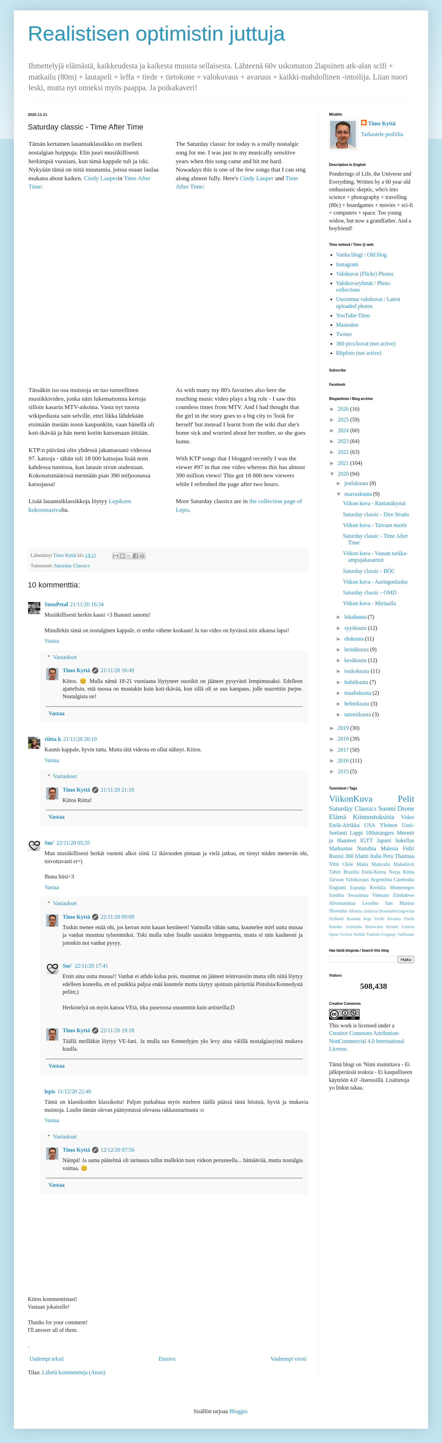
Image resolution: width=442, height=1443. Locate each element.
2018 (344, 739)
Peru (388, 856)
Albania (355, 911)
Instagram (347, 264)
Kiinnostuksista (373, 816)
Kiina (408, 872)
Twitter (344, 334)
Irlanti (362, 856)
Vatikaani (405, 934)
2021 (344, 463)
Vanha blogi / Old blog (361, 255)
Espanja (358, 887)
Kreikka (378, 887)
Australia (353, 926)
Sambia (336, 895)
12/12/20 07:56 (117, 1150)
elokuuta (354, 639)
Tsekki (359, 934)
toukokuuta (357, 671)
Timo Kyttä (76, 670)
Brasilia (351, 872)
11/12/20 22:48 (74, 1091)
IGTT (366, 840)
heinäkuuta (357, 649)
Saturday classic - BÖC (369, 571)
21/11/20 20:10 (80, 739)
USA (369, 825)
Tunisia (372, 934)
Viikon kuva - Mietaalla (369, 603)
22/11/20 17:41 (91, 966)
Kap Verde (373, 918)
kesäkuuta (356, 660)
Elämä (337, 816)
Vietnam (380, 895)
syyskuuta (356, 628)
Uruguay (388, 934)
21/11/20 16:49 (117, 670)
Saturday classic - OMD (369, 592)
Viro (334, 864)
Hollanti (336, 918)
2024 (344, 430)
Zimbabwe (403, 895)
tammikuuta (358, 714)
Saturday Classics (72, 565)
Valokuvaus (357, 879)
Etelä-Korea (374, 872)
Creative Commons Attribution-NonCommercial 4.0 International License (366, 1041)
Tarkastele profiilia (382, 134)
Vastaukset (65, 657)
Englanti (337, 887)
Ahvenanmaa (342, 903)
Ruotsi (336, 856)
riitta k (52, 739)
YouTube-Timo (353, 315)
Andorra (370, 911)
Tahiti (335, 872)
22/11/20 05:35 (73, 843)
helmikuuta (357, 704)
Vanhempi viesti (288, 1359)
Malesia (389, 848)
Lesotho (370, 903)
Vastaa (51, 641)
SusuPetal (56, 604)
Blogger (238, 1411)
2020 (344, 474)
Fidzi (408, 848)
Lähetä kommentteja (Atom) (73, 1372)
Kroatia (394, 918)
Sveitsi (346, 934)
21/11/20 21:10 (117, 790)
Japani (384, 840)
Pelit (406, 799)
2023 (344, 441)
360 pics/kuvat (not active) (365, 344)
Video (407, 817)
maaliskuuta (358, 693)
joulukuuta (356, 483)
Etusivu (166, 1359)
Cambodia (404, 879)
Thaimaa (404, 856)
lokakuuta (356, 617)
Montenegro (402, 887)
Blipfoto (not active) (359, 353)
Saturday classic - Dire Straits (376, 514)
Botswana (374, 926)
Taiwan (336, 879)
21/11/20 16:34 (87, 604)
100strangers (380, 833)
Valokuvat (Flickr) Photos (364, 274)
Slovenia (337, 911)
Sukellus (404, 840)
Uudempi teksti (47, 1359)
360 (349, 856)
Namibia (366, 848)
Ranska (335, 926)
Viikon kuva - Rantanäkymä (374, 503)
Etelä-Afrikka (344, 825)
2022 (344, 452)
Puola (409, 918)
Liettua (408, 926)
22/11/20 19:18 (117, 1030)
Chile (347, 864)
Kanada (353, 918)
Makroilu (380, 864)
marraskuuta (358, 494)
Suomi (387, 808)
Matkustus (340, 848)
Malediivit (403, 864)
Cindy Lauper (100, 178)
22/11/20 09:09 (117, 917)
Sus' (49, 843)
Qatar (334, 934)
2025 (344, 420)
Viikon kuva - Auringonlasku (375, 582)
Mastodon (347, 325)
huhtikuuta (356, 682)
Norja (394, 872)
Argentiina (381, 879)
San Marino (399, 903)
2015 (344, 771)
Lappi (356, 833)
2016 (344, 761)
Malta (362, 864)
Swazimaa (358, 895)
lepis (49, 1091)
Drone (406, 808)
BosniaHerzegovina (396, 911)
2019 (344, 728)
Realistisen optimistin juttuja (156, 33)
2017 (344, 750)
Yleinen (389, 825)
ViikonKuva (351, 799)
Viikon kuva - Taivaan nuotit (375, 525)
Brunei (392, 926)
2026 (344, 409)
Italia (376, 856)
